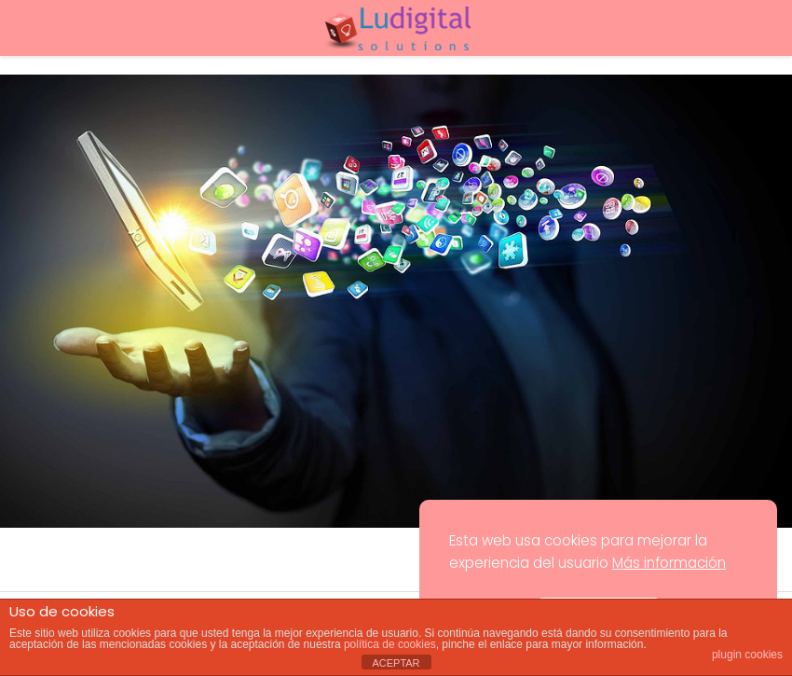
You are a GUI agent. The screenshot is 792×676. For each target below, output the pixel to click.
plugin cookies (747, 654)
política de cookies (390, 644)
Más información (669, 563)
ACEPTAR (395, 663)
